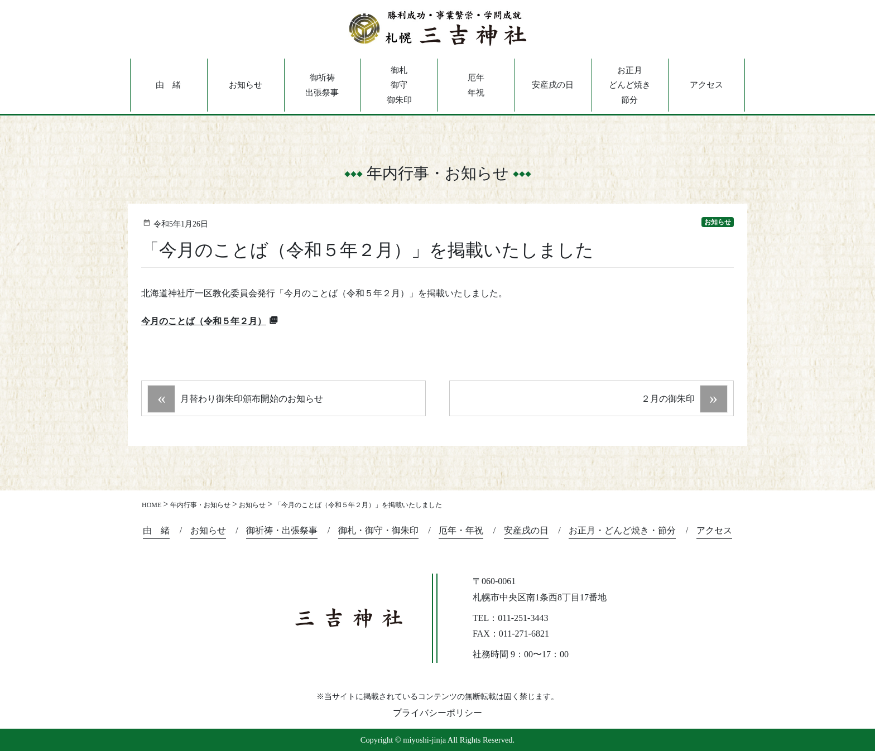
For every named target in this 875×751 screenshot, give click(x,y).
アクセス (706, 84)
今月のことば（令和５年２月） (203, 321)
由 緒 (168, 84)
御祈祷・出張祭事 (282, 530)
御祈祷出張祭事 (322, 85)
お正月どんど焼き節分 (630, 85)
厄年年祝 (476, 85)
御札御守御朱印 (399, 85)
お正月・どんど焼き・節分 (622, 530)
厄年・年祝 (461, 530)
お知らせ (245, 84)
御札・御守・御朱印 (378, 530)
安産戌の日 (553, 84)
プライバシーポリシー (437, 713)
